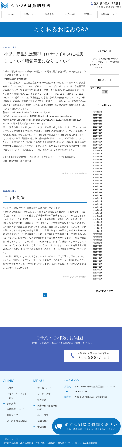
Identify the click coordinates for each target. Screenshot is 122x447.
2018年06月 (98, 267)
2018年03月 (98, 270)
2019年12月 (98, 243)
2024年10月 (98, 130)
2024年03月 (98, 142)
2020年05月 (98, 231)
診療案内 (11, 403)
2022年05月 (98, 178)
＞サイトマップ (10, 439)
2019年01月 (98, 255)
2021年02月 (98, 210)
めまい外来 (42, 415)
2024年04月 (98, 139)
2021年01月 (98, 213)
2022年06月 (98, 175)
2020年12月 (98, 216)
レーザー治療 (69, 14)
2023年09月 (98, 154)
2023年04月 (98, 160)
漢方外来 (41, 400)
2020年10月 (98, 219)
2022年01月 (98, 189)
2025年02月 (98, 127)
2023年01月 (98, 169)
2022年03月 (98, 184)
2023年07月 (98, 157)
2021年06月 (98, 198)
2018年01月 (98, 273)
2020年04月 (98, 234)
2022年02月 (98, 186)
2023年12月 (98, 151)
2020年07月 (98, 225)
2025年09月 (98, 118)
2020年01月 (98, 240)
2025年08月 (98, 121)
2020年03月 (98, 237)
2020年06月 (98, 228)
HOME (11, 14)
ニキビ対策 (14, 197)
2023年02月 (98, 166)
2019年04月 (98, 249)
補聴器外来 (42, 421)
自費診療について (109, 14)
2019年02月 (98, 252)
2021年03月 (98, 207)
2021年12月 (98, 192)
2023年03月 (98, 163)
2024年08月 (98, 133)
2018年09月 (98, 261)
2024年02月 (98, 145)
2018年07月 (98, 264)
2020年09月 (98, 222)
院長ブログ (12, 415)
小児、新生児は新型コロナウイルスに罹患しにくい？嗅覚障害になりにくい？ (104, 62)
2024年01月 (98, 148)
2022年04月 (98, 181)
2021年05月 (98, 201)
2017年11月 (98, 276)
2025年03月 (98, 124)
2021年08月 (98, 195)
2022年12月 (98, 172)
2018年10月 (98, 258)
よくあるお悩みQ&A (17, 421)
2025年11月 (98, 115)
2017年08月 (98, 279)
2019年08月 (98, 246)
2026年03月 (98, 112)
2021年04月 (98, 204)
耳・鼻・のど (44, 388)
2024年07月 (98, 136)
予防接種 (41, 427)
